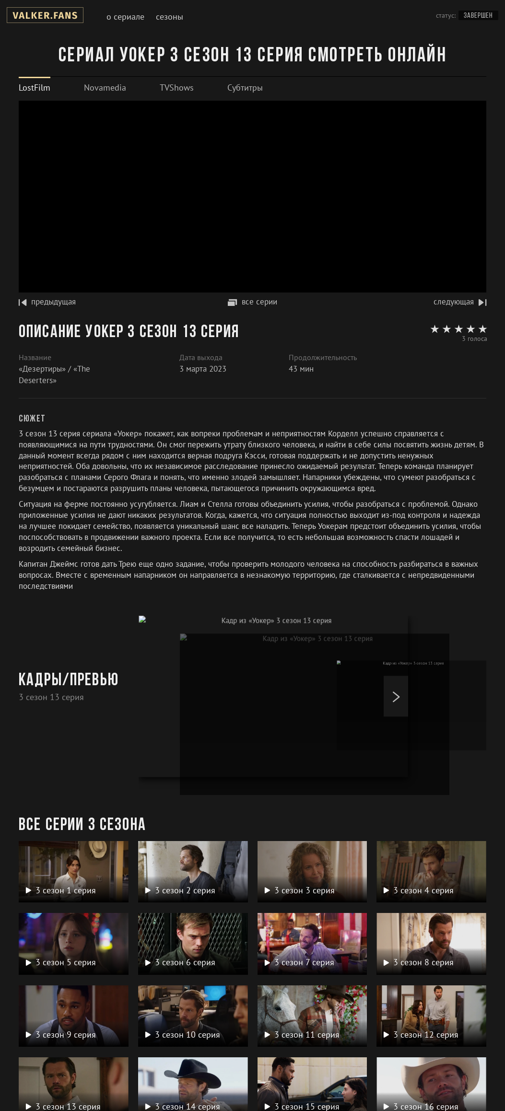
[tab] (34, 87)
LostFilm (34, 87)
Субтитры (245, 87)
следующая (460, 301)
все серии (252, 301)
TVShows (177, 87)
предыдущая (47, 301)
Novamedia (105, 87)
